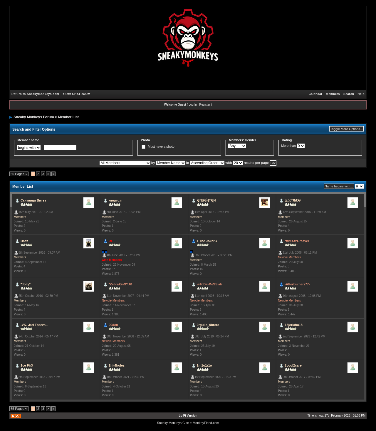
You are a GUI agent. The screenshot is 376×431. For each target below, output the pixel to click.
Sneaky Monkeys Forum (34, 117)
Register (204, 104)
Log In (193, 104)
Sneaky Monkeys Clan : (174, 423)
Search (348, 94)
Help (361, 94)
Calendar (316, 94)
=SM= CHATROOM (76, 94)
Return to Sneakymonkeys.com (35, 94)
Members (333, 94)
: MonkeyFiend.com (205, 423)
